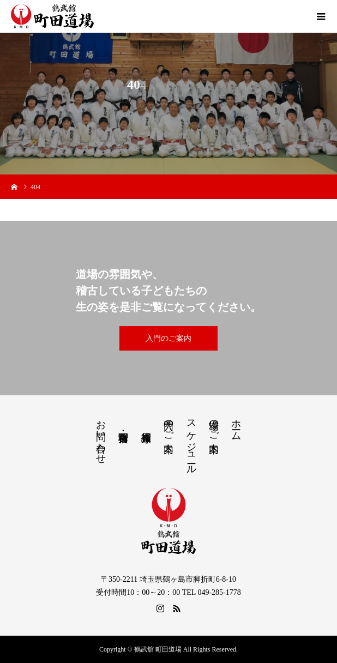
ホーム (236, 424)
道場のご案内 (213, 424)
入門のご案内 (168, 338)
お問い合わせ (100, 436)
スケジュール (191, 441)
